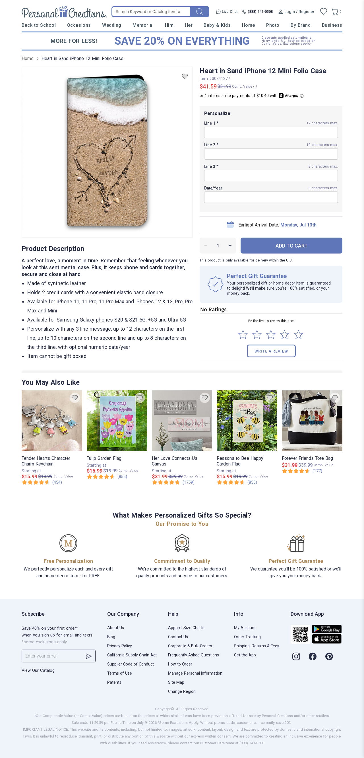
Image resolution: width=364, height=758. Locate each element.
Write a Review (271, 351)
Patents (114, 682)
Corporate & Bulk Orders (190, 646)
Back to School (39, 25)
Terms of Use (119, 673)
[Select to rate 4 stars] (284, 334)
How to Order (180, 664)
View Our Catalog (38, 670)
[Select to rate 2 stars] (257, 334)
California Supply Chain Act (132, 655)
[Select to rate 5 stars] (298, 334)
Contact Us (178, 637)
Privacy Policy (119, 646)
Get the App (245, 655)
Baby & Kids (217, 25)
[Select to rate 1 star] (243, 334)
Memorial (143, 25)
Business (332, 25)
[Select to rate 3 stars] (270, 334)
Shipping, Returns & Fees (256, 646)
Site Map (176, 682)
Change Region (182, 691)
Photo (273, 25)
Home (248, 25)
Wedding (111, 25)
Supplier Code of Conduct (130, 664)
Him (169, 25)
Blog (111, 637)
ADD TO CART (292, 246)
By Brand (301, 25)
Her (189, 25)
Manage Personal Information (195, 673)
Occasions (79, 25)
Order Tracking (247, 637)
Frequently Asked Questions (193, 655)
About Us (115, 627)
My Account (245, 627)
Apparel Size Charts (186, 627)
